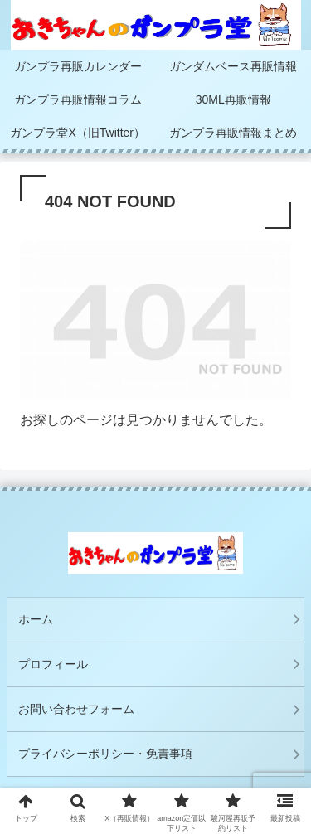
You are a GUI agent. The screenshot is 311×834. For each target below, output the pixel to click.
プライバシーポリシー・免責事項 (111, 753)
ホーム (35, 619)
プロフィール (53, 664)
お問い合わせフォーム (76, 708)
